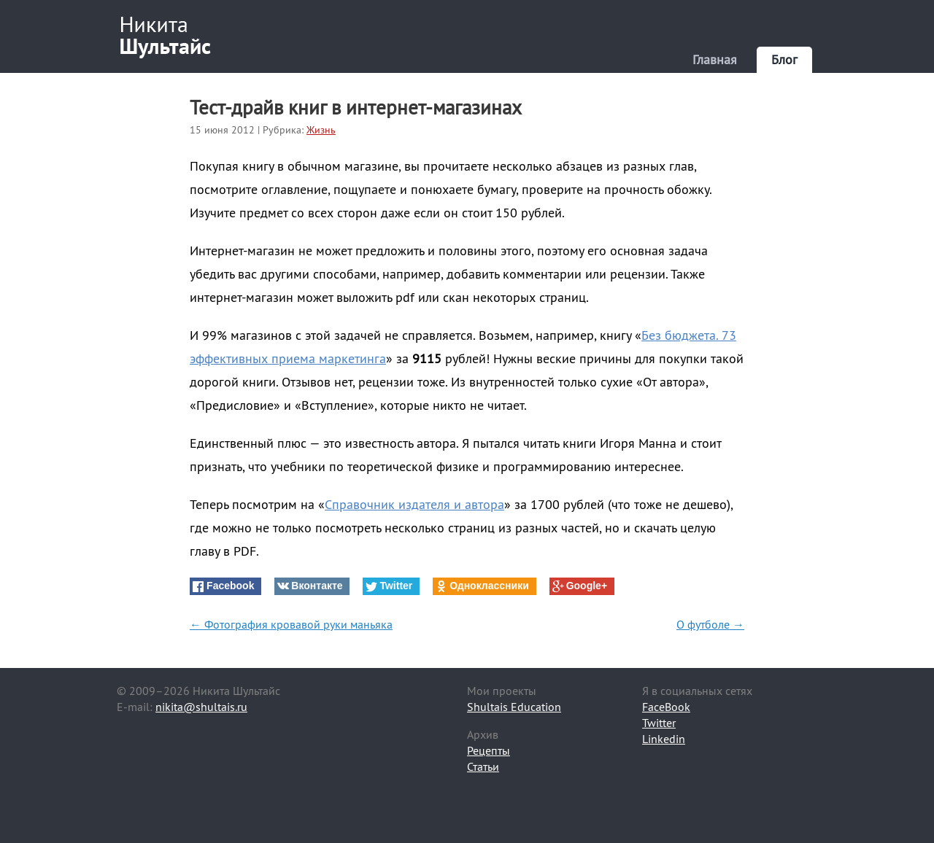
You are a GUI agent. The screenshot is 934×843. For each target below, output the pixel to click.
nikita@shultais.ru (201, 706)
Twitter (659, 722)
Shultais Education (514, 706)
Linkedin (663, 738)
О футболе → (710, 624)
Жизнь (321, 129)
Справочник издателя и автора (414, 504)
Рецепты (488, 750)
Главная (714, 59)
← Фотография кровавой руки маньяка (291, 624)
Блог (784, 59)
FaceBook (666, 706)
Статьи (483, 766)
